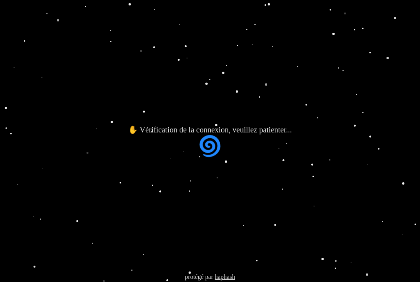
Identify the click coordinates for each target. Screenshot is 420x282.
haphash (225, 276)
